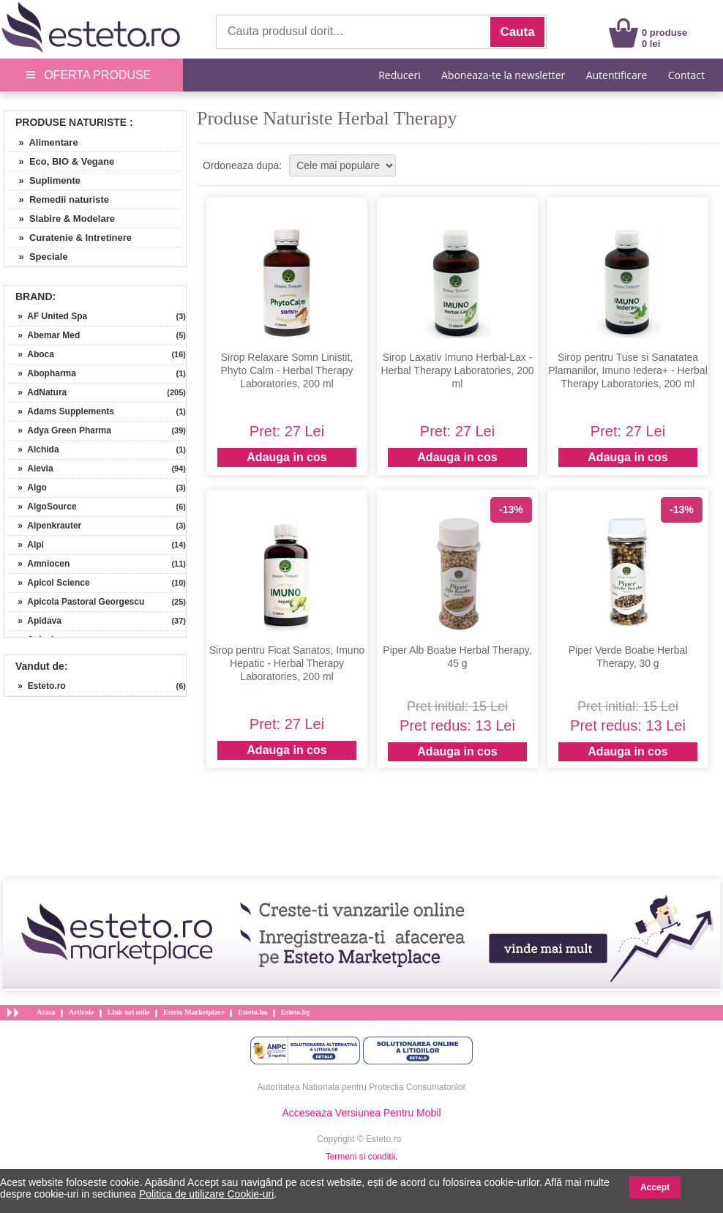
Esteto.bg (295, 1012)
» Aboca (31, 354)
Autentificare (617, 75)
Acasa (46, 1012)
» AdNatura (37, 392)
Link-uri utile (129, 1012)
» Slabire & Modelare (61, 218)
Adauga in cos (286, 457)
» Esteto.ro (37, 686)
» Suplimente (44, 180)
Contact (686, 75)
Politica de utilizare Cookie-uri (206, 1194)
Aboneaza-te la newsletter (503, 75)
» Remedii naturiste (58, 199)
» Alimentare (43, 142)
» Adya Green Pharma (59, 430)
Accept (655, 1187)
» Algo (27, 487)
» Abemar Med (44, 335)
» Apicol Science (49, 583)
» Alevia (30, 468)
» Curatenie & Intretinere (70, 237)
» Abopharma (42, 373)
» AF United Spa (47, 316)
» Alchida (33, 449)
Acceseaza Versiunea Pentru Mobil (361, 1113)
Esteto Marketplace (194, 1012)
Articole (81, 1012)
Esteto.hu (252, 1012)
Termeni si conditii (360, 1157)
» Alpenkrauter (44, 525)
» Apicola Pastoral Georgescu (76, 602)
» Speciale (38, 256)
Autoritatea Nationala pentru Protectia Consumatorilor (362, 1087)
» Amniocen (39, 564)
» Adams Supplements (61, 411)
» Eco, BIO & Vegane (61, 161)
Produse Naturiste (71, 122)
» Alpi (26, 545)
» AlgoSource (42, 506)
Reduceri (399, 75)
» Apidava (34, 621)
